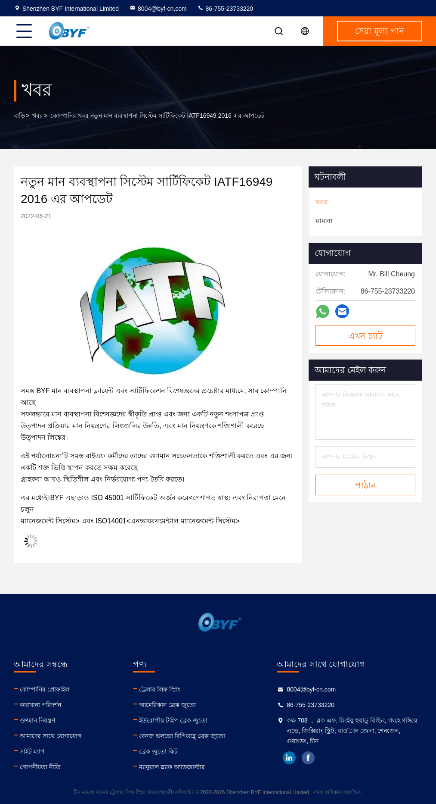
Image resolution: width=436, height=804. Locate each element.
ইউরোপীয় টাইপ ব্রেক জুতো (173, 720)
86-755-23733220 (225, 8)
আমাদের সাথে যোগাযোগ (50, 735)
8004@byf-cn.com (158, 8)
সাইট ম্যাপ (32, 751)
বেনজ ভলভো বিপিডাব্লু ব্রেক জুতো (182, 735)
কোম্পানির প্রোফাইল (44, 689)
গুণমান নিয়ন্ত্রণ (37, 720)
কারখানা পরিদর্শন (40, 704)
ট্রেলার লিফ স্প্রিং (159, 689)
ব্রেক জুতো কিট (158, 751)
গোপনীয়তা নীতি (40, 766)
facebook (308, 757)
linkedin (289, 757)
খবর (37, 115)
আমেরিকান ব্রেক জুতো (167, 704)
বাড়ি (19, 115)
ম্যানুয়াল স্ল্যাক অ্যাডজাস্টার (172, 766)
